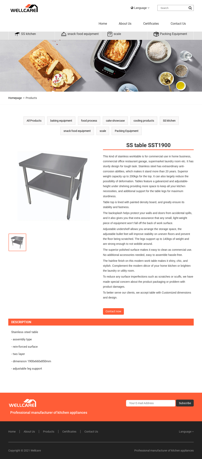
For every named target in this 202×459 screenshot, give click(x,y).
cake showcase (115, 120)
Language (140, 8)
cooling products (144, 120)
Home (103, 23)
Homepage (15, 97)
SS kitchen (25, 34)
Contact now (113, 311)
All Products (34, 120)
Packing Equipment (170, 34)
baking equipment (61, 120)
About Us (125, 23)
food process (89, 120)
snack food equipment (80, 34)
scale (114, 34)
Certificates (151, 23)
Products (31, 97)
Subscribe (185, 403)
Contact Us (178, 23)
